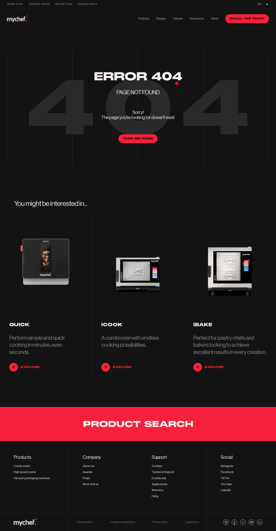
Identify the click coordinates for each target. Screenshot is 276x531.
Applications (159, 484)
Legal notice (192, 522)
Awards (87, 472)
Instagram (227, 466)
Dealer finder (15, 3)
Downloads (159, 478)
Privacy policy (160, 522)
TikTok (225, 478)
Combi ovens (22, 466)
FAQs (155, 496)
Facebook (227, 472)
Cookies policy (85, 522)
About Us (88, 466)
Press (86, 478)
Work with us (91, 484)
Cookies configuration (122, 522)
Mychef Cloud (63, 3)
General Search (87, 3)
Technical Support (163, 472)
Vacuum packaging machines (32, 478)
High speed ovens (25, 472)
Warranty (157, 490)
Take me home (138, 138)
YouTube (226, 484)
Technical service (39, 3)
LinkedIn (226, 490)
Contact (157, 466)
